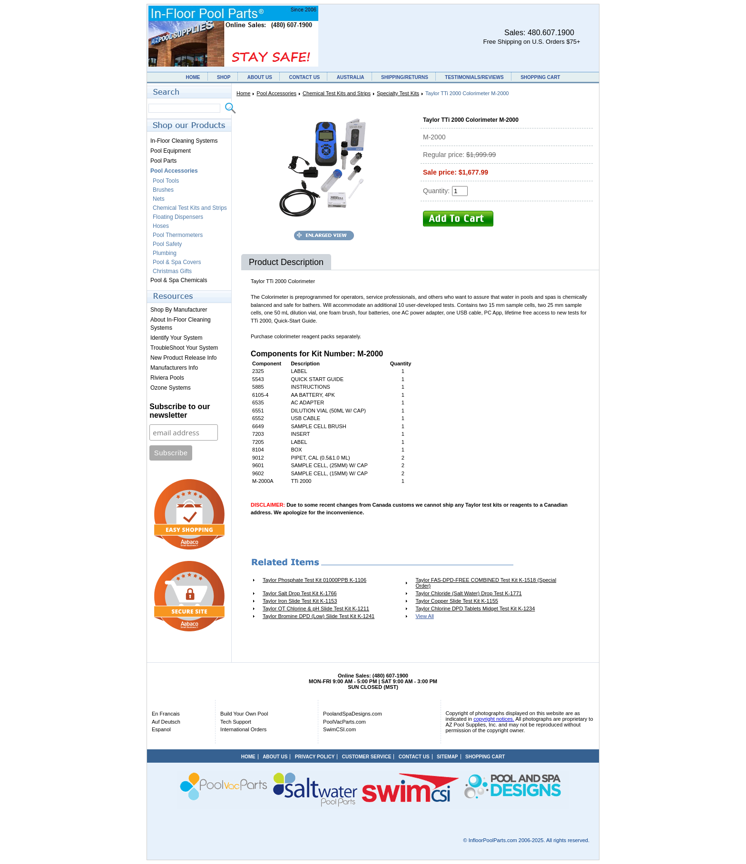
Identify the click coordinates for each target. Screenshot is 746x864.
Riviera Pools (167, 377)
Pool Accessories (276, 93)
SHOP (223, 77)
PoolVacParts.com (344, 722)
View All (424, 616)
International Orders (243, 729)
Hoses (161, 226)
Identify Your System (176, 337)
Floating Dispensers (178, 217)
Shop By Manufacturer (178, 309)
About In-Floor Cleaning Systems (180, 323)
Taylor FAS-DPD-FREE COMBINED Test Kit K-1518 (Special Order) (485, 583)
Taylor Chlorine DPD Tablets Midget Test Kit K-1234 (475, 608)
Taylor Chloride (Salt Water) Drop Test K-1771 (468, 593)
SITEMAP (447, 756)
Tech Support (235, 722)
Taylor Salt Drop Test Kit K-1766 (300, 593)
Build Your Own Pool (244, 714)
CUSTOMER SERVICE (367, 756)
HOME (193, 77)
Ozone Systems (170, 387)
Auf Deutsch (166, 722)
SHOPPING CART (540, 77)
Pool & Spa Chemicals (178, 280)
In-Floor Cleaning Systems (183, 140)
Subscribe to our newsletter (179, 411)
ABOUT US (259, 77)
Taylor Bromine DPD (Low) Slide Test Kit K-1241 (318, 616)
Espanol (161, 729)
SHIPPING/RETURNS (404, 77)
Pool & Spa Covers (177, 262)
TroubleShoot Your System (184, 347)
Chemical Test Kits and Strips (337, 93)
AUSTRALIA (350, 77)
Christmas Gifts (172, 271)
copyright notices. (493, 719)
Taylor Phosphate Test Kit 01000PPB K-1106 (314, 580)
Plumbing (165, 253)
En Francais (166, 714)
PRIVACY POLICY (315, 756)
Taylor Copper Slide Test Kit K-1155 (456, 601)
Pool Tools (166, 180)
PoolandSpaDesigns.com (352, 714)
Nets (159, 199)
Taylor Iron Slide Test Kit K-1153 (300, 601)
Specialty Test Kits (398, 93)
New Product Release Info (183, 357)
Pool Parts (163, 160)
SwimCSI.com (339, 729)
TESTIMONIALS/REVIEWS (474, 77)
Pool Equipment (170, 150)
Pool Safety (167, 244)
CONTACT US (304, 77)
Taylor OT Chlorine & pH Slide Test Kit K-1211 (316, 608)
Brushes (163, 190)
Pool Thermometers (178, 235)
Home (243, 93)
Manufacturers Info (174, 367)
